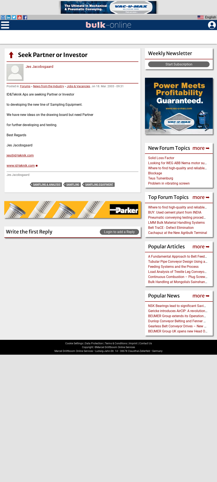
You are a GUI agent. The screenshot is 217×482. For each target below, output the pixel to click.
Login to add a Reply (119, 232)
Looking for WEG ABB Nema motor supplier (180, 163)
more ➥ (201, 148)
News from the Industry (48, 86)
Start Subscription (179, 64)
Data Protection (94, 470)
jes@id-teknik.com (20, 155)
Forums (25, 86)
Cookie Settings (74, 470)
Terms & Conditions (116, 470)
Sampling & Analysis (46, 184)
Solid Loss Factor (161, 158)
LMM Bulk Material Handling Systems (176, 223)
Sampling (72, 184)
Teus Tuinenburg (160, 178)
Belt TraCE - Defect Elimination (171, 228)
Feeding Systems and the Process (173, 267)
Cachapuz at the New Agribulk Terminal (177, 233)
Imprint (133, 470)
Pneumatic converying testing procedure (178, 217)
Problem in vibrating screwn (169, 183)
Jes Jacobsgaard (39, 66)
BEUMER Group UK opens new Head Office (179, 331)
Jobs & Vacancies (78, 86)
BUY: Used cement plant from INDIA (174, 212)
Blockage (155, 173)
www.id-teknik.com (21, 166)
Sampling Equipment (99, 184)
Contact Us (145, 470)
